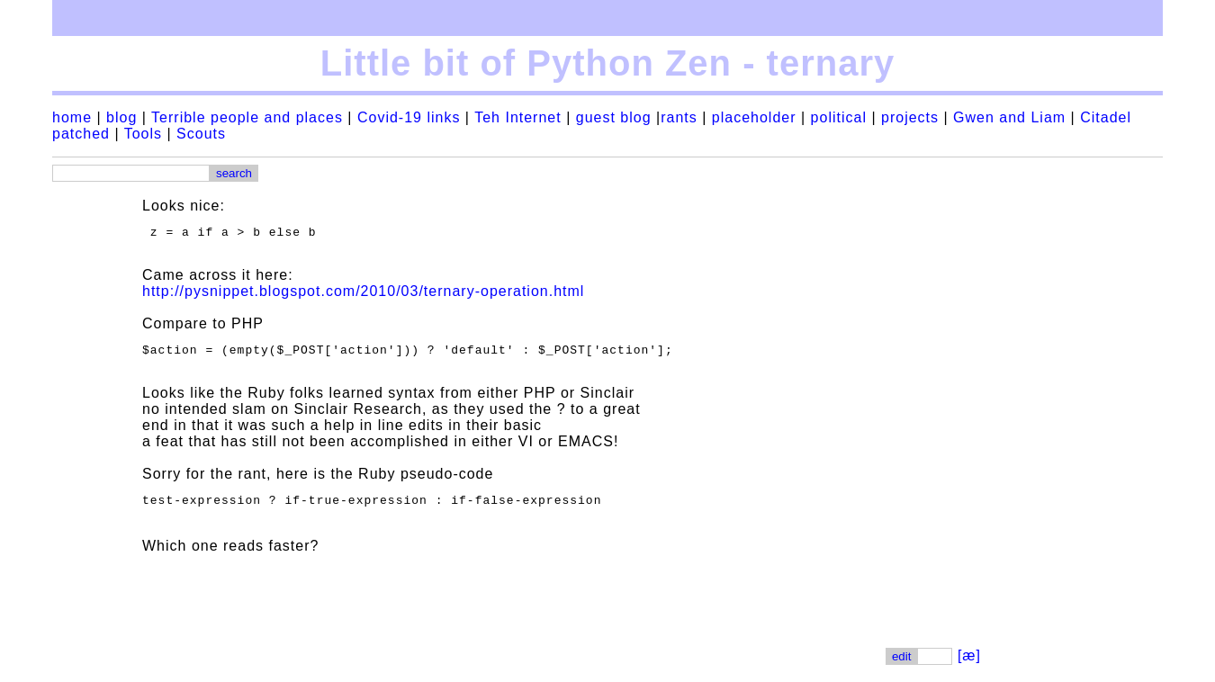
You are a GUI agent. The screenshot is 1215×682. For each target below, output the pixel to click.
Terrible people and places (247, 117)
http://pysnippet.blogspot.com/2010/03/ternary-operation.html (363, 293)
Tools (143, 133)
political (839, 117)
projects (910, 117)
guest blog (614, 117)
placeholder (754, 117)
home (72, 117)
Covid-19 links (408, 117)
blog (121, 117)
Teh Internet (518, 117)
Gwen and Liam (1009, 117)
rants (679, 117)
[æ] (969, 663)
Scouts (201, 133)
